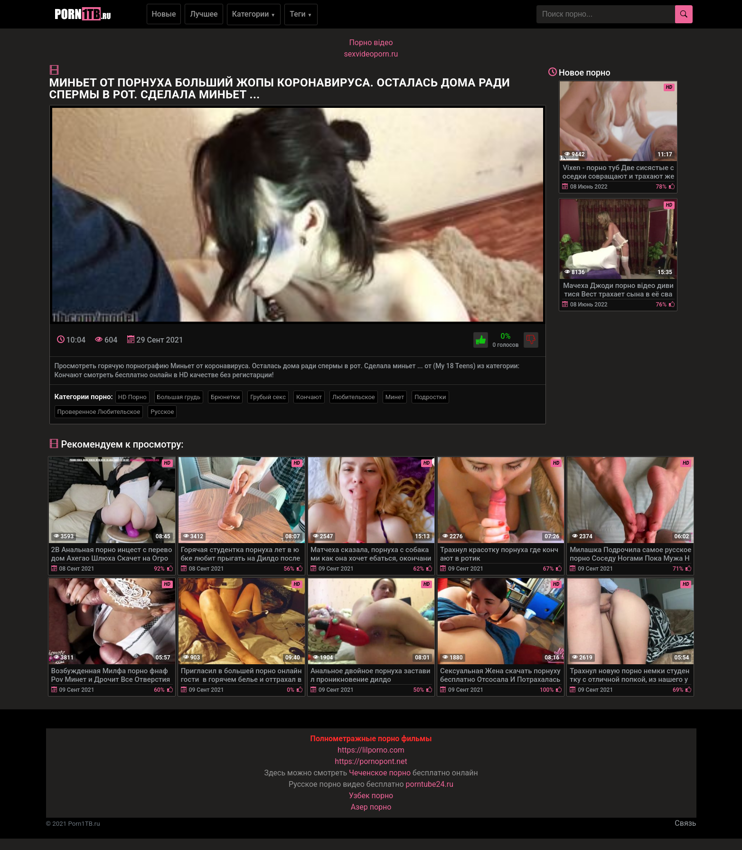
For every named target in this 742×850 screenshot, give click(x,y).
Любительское (353, 397)
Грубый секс (268, 397)
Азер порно (371, 807)
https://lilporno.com (371, 749)
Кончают (309, 397)
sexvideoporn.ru (371, 53)
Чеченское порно (380, 772)
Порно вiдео (371, 42)
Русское (162, 411)
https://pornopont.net (371, 761)
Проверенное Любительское (99, 411)
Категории (254, 14)
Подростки (430, 397)
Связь (685, 823)
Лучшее (203, 14)
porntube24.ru (429, 784)
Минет (394, 397)
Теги (301, 14)
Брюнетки (225, 397)
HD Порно (132, 397)
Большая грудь (178, 397)
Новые (164, 14)
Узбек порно (371, 795)
